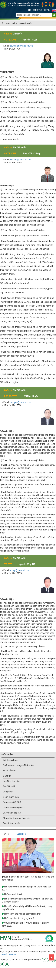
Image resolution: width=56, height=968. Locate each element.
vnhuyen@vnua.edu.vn (20, 402)
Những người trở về (13, 894)
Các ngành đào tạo (12, 812)
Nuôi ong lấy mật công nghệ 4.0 (19, 918)
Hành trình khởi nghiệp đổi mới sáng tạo (23, 913)
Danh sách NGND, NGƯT (14, 807)
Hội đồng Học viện (11, 781)
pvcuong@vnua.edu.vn (20, 159)
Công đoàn (8, 791)
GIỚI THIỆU (7, 754)
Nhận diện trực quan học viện (16, 818)
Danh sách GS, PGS (12, 802)
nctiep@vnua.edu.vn (19, 570)
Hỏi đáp (12, 954)
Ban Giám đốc (25, 23)
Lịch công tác (35, 10)
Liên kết (3, 954)
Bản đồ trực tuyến (11, 823)
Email (47, 10)
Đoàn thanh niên (11, 797)
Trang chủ (8, 23)
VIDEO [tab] (8, 834)
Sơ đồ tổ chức (9, 770)
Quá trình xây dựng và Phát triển (18, 765)
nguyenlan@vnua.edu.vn (21, 45)
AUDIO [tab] (21, 834)
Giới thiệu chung (10, 760)
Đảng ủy (7, 776)
